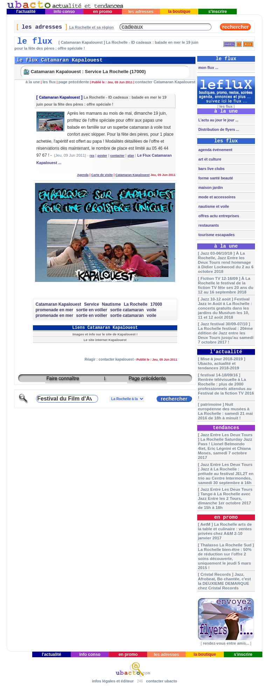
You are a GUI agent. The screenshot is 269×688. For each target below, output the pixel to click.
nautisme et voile (213, 206)
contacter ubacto (161, 681)
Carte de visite (102, 175)
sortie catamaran (127, 309)
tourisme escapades (216, 235)
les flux (49, 82)
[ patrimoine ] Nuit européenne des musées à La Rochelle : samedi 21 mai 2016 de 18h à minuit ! (225, 411)
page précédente (73, 82)
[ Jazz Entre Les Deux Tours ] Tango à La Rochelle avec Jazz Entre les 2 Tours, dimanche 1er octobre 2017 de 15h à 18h (225, 498)
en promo (102, 11)
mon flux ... (207, 67)
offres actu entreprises (218, 216)
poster (102, 155)
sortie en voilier (91, 309)
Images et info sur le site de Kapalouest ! (105, 334)
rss (92, 155)
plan (130, 155)
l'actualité (26, 11)
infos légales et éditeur (112, 681)
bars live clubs (211, 168)
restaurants (208, 225)
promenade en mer (54, 309)
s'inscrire (217, 11)
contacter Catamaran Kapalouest (165, 82)
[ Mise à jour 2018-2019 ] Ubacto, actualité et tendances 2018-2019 (221, 363)
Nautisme (111, 304)
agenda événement (214, 150)
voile (151, 309)
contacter (117, 155)
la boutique (179, 11)
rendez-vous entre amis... (226, 643)
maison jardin (210, 187)
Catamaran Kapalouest (59, 97)
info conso (64, 11)
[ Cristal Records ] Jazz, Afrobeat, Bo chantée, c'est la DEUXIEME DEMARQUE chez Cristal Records (224, 581)
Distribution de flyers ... (218, 129)
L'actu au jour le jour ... (217, 120)
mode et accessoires (216, 197)
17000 (156, 304)
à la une (33, 82)
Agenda (83, 175)
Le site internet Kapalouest (105, 340)
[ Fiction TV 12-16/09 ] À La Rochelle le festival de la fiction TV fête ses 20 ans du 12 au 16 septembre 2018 (225, 285)
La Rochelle (135, 304)
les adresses (141, 11)
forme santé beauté (215, 178)
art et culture (209, 159)
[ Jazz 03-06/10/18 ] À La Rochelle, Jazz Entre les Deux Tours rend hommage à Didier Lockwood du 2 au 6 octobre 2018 (226, 262)
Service (91, 304)
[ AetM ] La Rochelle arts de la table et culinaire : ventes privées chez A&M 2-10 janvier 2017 (225, 531)
